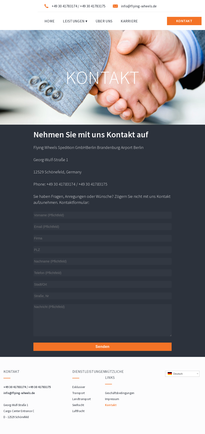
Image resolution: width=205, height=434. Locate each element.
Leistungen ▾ (75, 21)
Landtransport (81, 399)
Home (49, 21)
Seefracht (78, 405)
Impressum (112, 399)
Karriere (129, 21)
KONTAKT (184, 20)
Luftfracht (78, 411)
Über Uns (104, 21)
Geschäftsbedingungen (120, 393)
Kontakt (111, 405)
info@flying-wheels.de (139, 6)
